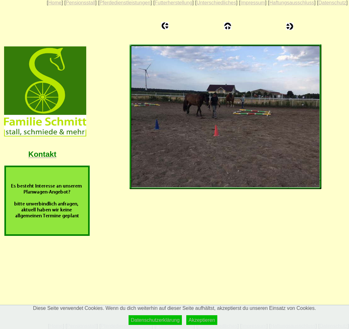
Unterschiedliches (216, 2)
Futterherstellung (173, 2)
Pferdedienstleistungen (125, 2)
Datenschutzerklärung (155, 320)
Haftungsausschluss (291, 2)
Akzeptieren (201, 320)
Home (54, 2)
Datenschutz (332, 2)
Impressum (252, 2)
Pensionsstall (80, 2)
